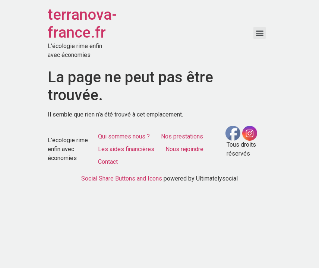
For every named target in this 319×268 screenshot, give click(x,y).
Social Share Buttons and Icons (121, 178)
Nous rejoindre (184, 149)
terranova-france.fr (82, 23)
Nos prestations (182, 136)
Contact (108, 161)
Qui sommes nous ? (124, 136)
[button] (259, 33)
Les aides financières (126, 149)
